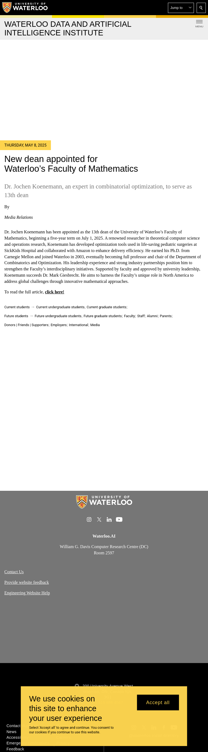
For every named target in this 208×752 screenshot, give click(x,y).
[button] (181, 8)
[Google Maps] (104, 632)
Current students (17, 307)
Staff (141, 316)
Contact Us (14, 571)
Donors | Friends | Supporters (26, 325)
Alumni (152, 316)
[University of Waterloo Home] (25, 7)
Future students (16, 316)
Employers (59, 325)
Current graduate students (106, 307)
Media (95, 325)
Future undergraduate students (58, 316)
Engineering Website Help (27, 593)
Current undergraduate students (60, 307)
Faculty (129, 316)
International (78, 325)
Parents (165, 316)
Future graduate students (103, 316)
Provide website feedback (26, 582)
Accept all (158, 702)
